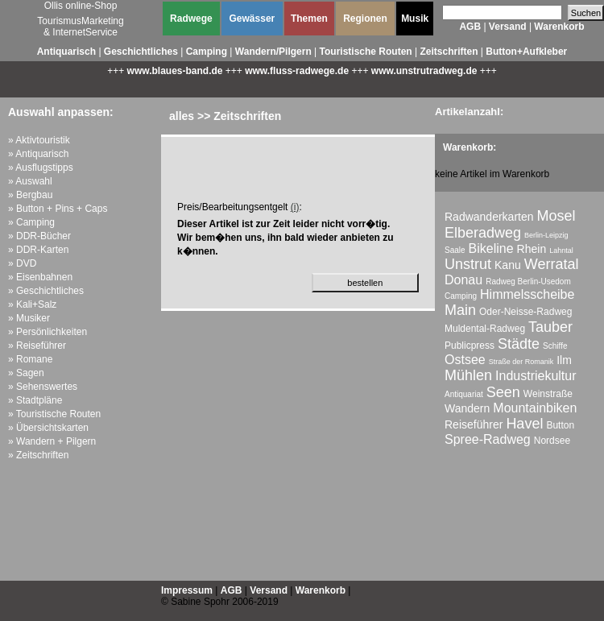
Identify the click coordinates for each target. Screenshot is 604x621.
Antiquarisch (66, 51)
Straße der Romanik (521, 362)
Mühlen (468, 375)
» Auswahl (30, 181)
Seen (503, 392)
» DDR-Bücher (39, 236)
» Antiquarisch (38, 153)
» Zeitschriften (38, 455)
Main (460, 310)
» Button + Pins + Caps (57, 208)
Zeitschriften (449, 51)
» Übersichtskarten (48, 427)
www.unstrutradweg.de (424, 71)
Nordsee (552, 440)
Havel (524, 424)
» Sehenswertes (42, 386)
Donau (463, 280)
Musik (414, 18)
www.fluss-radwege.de (297, 71)
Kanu (507, 265)
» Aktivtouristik (39, 140)
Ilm (564, 360)
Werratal (551, 264)
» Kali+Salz (32, 304)
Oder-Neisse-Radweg (525, 311)
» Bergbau (30, 195)
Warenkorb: (469, 147)
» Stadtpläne (35, 400)
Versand (508, 26)
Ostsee (465, 359)
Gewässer (252, 18)
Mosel (556, 216)
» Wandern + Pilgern (52, 441)
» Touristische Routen (54, 414)
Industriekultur (536, 376)
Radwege (191, 18)
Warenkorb (559, 26)
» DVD (22, 263)
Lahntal (561, 250)
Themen (309, 18)
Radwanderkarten (489, 216)
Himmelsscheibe (527, 294)
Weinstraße (548, 394)
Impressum (187, 590)
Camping (206, 51)
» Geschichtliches (46, 290)
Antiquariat (464, 394)
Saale (455, 250)
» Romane (30, 359)
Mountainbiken (535, 408)
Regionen (365, 18)
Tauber (550, 327)
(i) (295, 207)
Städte (519, 344)
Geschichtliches (141, 51)
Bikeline (491, 248)
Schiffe (555, 346)
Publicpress (469, 345)
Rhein (532, 248)
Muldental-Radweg (485, 328)
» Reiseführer (37, 345)
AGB (470, 26)
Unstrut (468, 264)
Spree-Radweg (488, 439)
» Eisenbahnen (40, 277)
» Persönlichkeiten (47, 331)
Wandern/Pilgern (273, 51)
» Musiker (29, 318)
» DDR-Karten (38, 249)
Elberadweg (483, 233)
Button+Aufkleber (526, 51)
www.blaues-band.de (175, 71)
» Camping (31, 222)
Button (560, 425)
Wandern (467, 408)
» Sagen (26, 373)
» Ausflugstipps (40, 167)
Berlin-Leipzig (546, 235)
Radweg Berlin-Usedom (528, 281)
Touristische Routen (366, 51)
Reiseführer (474, 424)
